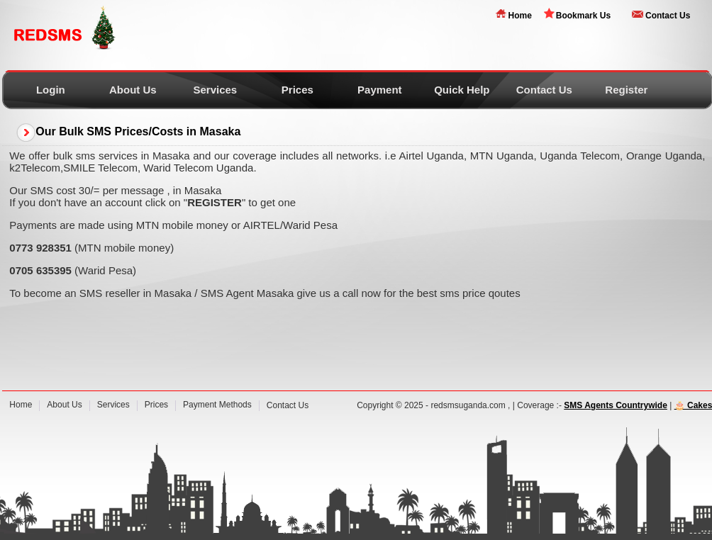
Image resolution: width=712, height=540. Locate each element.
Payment (379, 90)
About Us (133, 90)
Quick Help (461, 90)
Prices (297, 90)
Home (519, 16)
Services (215, 90)
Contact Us (667, 16)
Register (626, 90)
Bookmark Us (583, 16)
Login (50, 90)
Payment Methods (217, 405)
